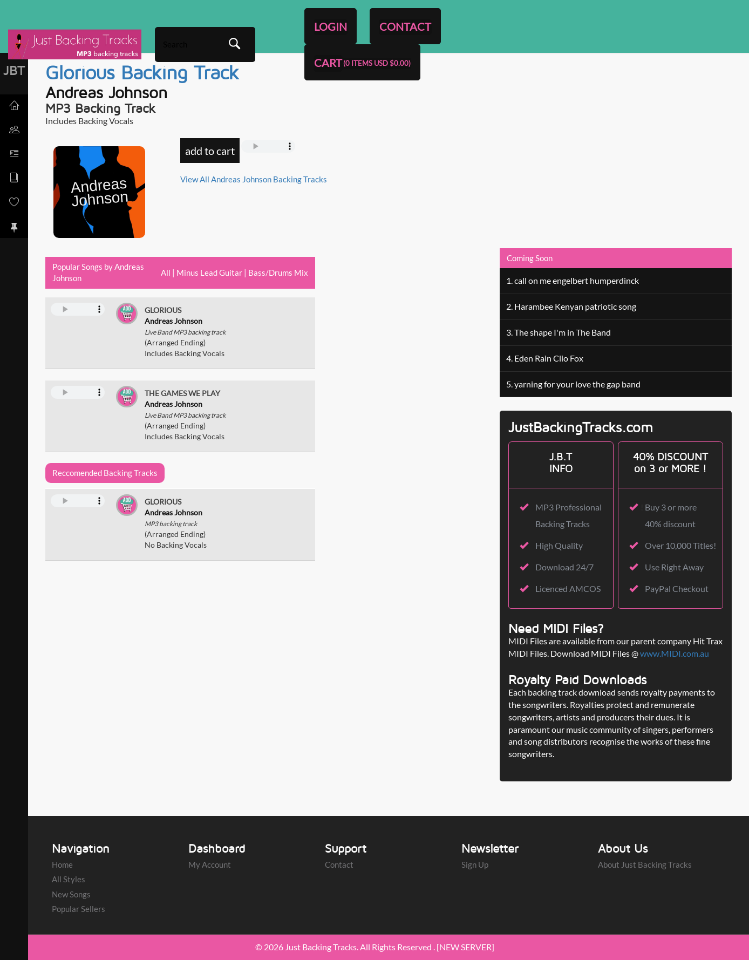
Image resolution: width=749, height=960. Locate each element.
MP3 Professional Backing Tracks (568, 515)
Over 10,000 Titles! (680, 545)
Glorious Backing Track (142, 72)
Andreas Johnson (106, 92)
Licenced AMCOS (568, 588)
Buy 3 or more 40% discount (671, 515)
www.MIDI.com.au (674, 653)
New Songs (71, 894)
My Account (209, 864)
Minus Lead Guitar (209, 272)
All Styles (68, 879)
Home (62, 864)
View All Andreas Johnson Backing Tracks (253, 179)
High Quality (559, 545)
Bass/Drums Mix (278, 272)
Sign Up (474, 864)
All (166, 272)
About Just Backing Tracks (645, 864)
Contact (339, 864)
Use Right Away (674, 567)
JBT (14, 70)
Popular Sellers (78, 909)
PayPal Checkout (677, 588)
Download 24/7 (564, 567)
